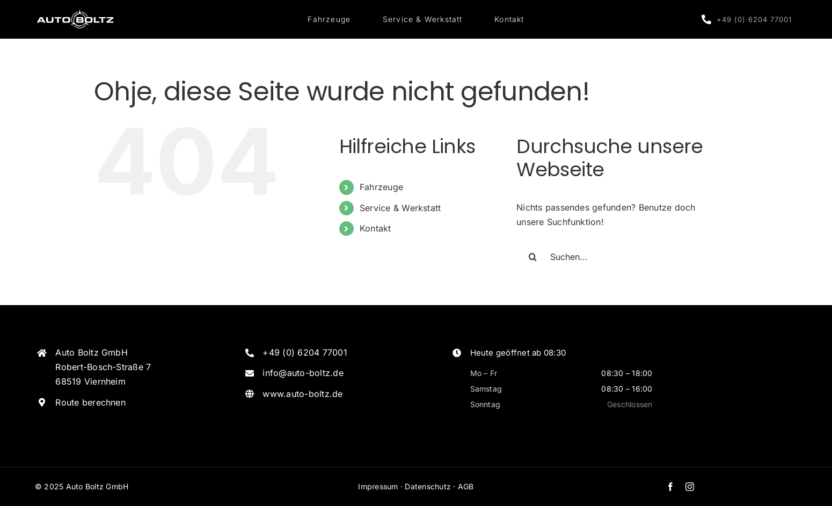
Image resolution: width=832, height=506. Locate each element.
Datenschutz (428, 486)
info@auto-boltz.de (302, 372)
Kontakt (375, 228)
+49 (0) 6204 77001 (304, 352)
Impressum (378, 486)
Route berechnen (90, 402)
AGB (466, 486)
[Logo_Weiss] (75, 10)
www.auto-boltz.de (302, 393)
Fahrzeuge (381, 187)
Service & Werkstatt (400, 208)
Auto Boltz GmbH (97, 486)
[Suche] (532, 257)
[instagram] (689, 486)
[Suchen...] (618, 257)
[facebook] (670, 486)
